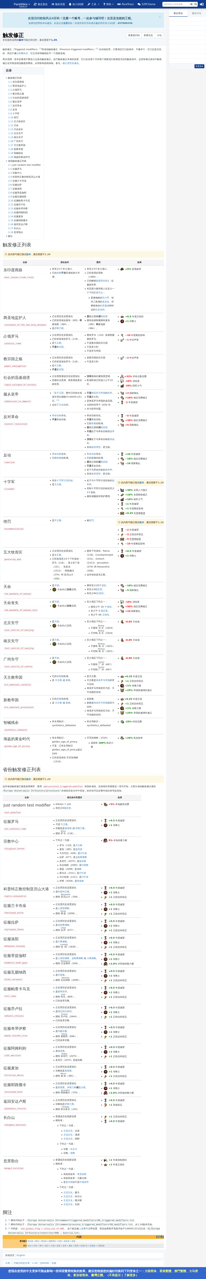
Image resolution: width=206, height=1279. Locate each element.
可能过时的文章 (22, 1262)
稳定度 (98, 589)
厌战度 (92, 1245)
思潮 (76, 1245)
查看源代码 (134, 35)
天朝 (56, 585)
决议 (25, 53)
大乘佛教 (62, 941)
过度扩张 (83, 1245)
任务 (18, 53)
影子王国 (59, 393)
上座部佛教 (63, 908)
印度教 (85, 865)
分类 (7, 1262)
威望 (70, 1245)
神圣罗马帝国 (98, 393)
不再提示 (115, 1275)
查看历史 (148, 35)
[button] (22, 4)
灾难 (53, 1245)
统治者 (30, 1240)
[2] (97, 48)
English (21, 1254)
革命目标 (56, 415)
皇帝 (110, 393)
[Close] (159, 17)
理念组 (44, 1240)
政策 (73, 1240)
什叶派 (83, 853)
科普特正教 (63, 891)
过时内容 (44, 1262)
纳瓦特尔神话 (65, 1011)
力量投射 (101, 1245)
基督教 (68, 828)
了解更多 (130, 1275)
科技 (60, 1240)
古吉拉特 (100, 309)
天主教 (57, 343)
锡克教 (82, 861)
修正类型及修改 (71, 63)
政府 (58, 1245)
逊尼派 (78, 849)
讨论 (159, 35)
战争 (112, 431)
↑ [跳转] (9, 1220)
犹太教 (82, 1087)
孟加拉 (105, 301)
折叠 (160, 1236)
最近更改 (178, 13)
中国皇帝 (84, 1182)
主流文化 (68, 1130)
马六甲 (105, 297)
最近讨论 (196, 13)
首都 (59, 272)
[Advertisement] (187, 121)
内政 (54, 1262)
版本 (28, 254)
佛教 (79, 869)
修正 (47, 1245)
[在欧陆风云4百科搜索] (175, 4)
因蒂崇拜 (62, 991)
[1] (40, 48)
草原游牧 (81, 1174)
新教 (68, 680)
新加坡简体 (80, 1275)
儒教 (72, 1153)
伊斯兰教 (59, 328)
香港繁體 (165, 1271)
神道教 (80, 880)
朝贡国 (104, 316)
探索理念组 (102, 280)
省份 (103, 585)
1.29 (34, 1262)
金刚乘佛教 (81, 857)
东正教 (57, 554)
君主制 (69, 1182)
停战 (112, 439)
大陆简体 (150, 1271)
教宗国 (60, 347)
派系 (64, 1245)
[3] (58, 400)
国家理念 (52, 1240)
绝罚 (91, 520)
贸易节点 (98, 292)
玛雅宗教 (62, 1031)
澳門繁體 (180, 1271)
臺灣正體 (97, 1275)
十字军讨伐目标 (65, 480)
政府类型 (96, 447)
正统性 (100, 593)
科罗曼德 (104, 305)
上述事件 (83, 1228)
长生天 (73, 1149)
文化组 (62, 404)
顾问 (37, 1240)
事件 (142, 49)
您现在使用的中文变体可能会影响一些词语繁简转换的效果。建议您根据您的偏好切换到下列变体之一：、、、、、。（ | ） (103, 1273)
